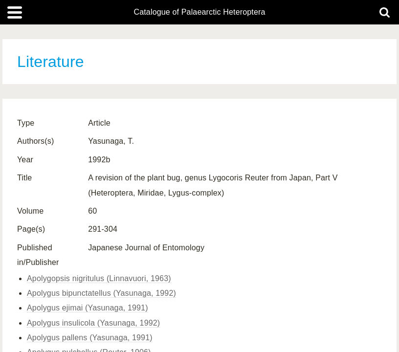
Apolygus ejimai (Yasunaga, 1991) (87, 308)
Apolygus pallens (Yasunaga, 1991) (90, 337)
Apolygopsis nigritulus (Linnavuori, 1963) (99, 278)
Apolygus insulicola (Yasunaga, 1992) (93, 323)
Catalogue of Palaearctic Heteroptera (199, 12)
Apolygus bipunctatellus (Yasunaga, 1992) (101, 293)
